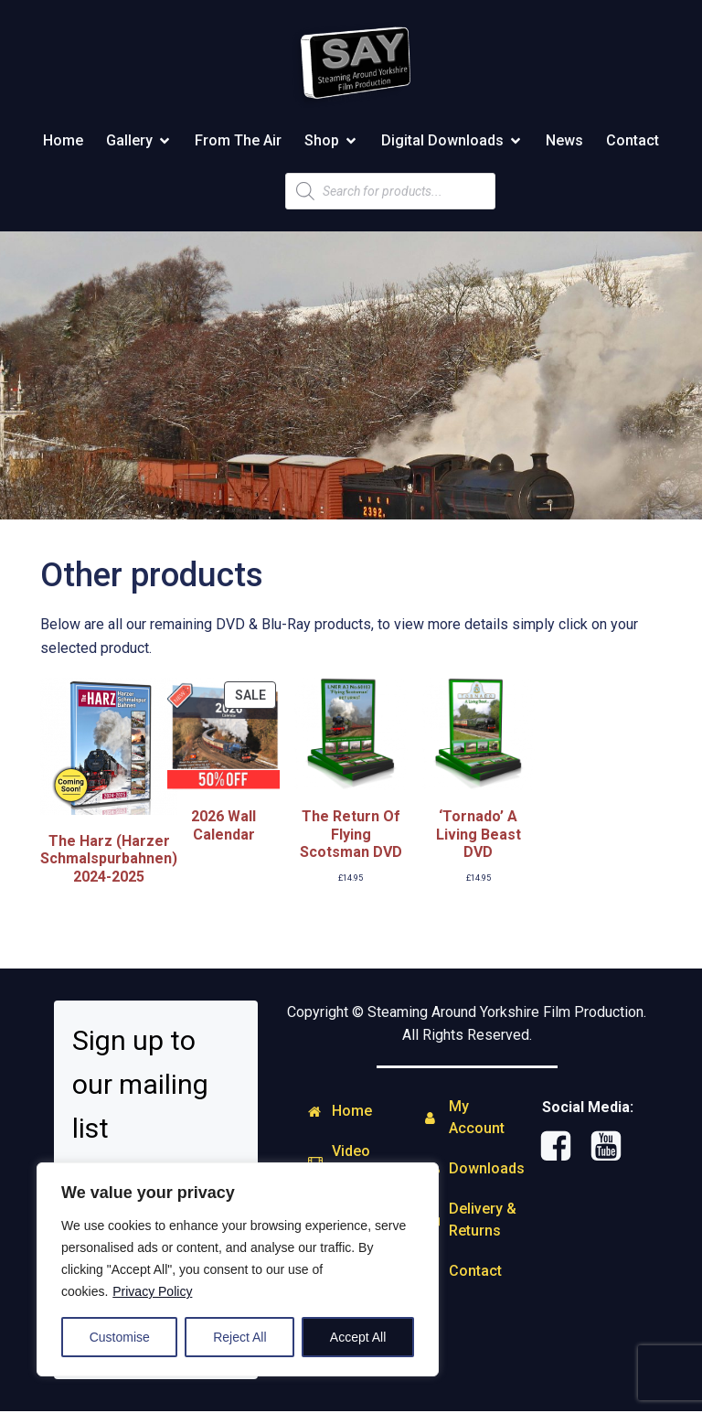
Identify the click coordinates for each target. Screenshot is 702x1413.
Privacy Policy (152, 1291)
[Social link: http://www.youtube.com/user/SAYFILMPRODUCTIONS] (613, 1148)
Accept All (358, 1337)
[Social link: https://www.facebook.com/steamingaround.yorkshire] (562, 1148)
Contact (632, 141)
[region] (238, 1269)
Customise (120, 1337)
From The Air (238, 141)
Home (63, 141)
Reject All (239, 1337)
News (564, 141)
